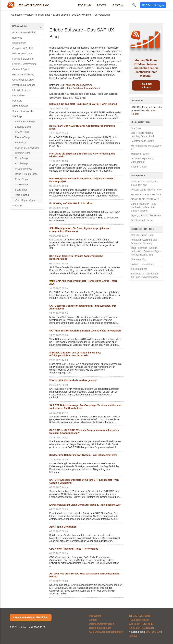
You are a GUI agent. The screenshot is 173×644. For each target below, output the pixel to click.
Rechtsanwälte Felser (142, 220)
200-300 (133, 636)
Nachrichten (18, 95)
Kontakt (93, 619)
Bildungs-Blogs (23, 126)
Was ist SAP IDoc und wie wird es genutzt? (73, 380)
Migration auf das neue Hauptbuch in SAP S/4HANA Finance (83, 104)
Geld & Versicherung (23, 74)
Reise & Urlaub (20, 106)
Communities (19, 43)
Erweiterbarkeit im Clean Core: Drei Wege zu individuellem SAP (84, 504)
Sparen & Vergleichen (23, 111)
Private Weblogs (23, 168)
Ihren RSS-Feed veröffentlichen (30, 617)
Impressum (95, 615)
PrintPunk (136, 128)
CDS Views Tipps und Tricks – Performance (73, 548)
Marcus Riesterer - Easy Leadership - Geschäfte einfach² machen (143, 207)
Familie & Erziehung (22, 58)
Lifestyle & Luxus (21, 90)
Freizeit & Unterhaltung (24, 64)
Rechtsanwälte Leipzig (142, 141)
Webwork (17, 205)
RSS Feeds (84, 5)
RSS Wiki (101, 5)
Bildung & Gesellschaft (24, 32)
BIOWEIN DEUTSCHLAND (145, 199)
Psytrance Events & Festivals (146, 194)
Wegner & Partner (140, 153)
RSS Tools (118, 5)
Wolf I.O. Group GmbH (142, 235)
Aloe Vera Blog (138, 259)
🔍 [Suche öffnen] (134, 5)
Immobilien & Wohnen (23, 85)
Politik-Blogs (21, 163)
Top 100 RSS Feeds (139, 615)
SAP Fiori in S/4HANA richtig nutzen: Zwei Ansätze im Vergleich (85, 330)
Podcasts (17, 100)
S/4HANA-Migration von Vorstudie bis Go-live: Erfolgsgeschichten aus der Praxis (75, 354)
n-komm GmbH (139, 166)
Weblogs (29, 14)
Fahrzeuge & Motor (22, 53)
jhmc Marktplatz (139, 269)
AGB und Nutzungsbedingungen (106, 631)
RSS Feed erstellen (139, 619)
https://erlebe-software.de (79, 85)
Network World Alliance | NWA (146, 189)
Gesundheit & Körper (23, 79)
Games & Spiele (20, 69)
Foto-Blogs (21, 142)
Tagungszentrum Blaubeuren (146, 215)
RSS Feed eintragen (153, 5)
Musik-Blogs (21, 158)
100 (148, 631)
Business (17, 37)
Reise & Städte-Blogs (26, 174)
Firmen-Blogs (43, 14)
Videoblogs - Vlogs (25, 200)
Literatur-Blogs (22, 153)
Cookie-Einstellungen (100, 628)
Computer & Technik (23, 48)
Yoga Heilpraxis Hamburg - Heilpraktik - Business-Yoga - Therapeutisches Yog (146, 251)
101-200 (156, 631)
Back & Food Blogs (25, 121)
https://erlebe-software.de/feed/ (83, 88)
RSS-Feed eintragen (146, 85)
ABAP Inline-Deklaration (63, 526)
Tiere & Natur (22, 195)
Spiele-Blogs (21, 184)
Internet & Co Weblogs (27, 147)
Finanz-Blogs (22, 132)
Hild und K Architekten (142, 264)
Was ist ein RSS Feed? (141, 624)
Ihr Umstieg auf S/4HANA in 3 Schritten (71, 203)
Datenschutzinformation (101, 624)
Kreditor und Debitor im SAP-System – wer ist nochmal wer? (83, 455)
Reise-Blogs (21, 179)
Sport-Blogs (21, 189)
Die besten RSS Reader (141, 628)
